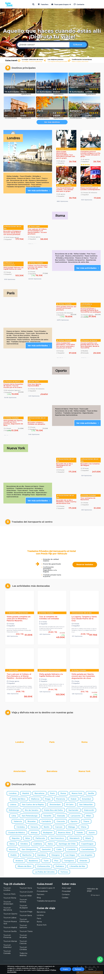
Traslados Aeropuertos (46, 901)
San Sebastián (86, 804)
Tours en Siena (26, 915)
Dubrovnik (89, 810)
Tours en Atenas (10, 941)
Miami (88, 838)
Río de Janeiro (31, 810)
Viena (83, 827)
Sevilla (91, 793)
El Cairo (69, 804)
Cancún (58, 827)
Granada (61, 816)
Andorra (19, 861)
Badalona (33, 861)
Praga (47, 799)
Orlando (83, 861)
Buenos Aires (64, 833)
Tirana (86, 821)
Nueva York (77, 793)
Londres (13, 793)
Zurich (92, 833)
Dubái (73, 799)
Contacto (78, 4)
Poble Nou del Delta (53, 810)
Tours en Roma (9, 898)
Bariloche (26, 855)
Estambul (86, 799)
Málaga (71, 827)
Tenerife (47, 816)
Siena (12, 844)
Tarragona (69, 861)
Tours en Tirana (26, 931)
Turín (46, 861)
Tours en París (9, 894)
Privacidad (66, 891)
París (52, 793)
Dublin (14, 855)
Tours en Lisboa (9, 918)
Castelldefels (87, 849)
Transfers (42, 4)
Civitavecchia (43, 866)
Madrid (25, 793)
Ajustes (90, 969)
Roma (63, 793)
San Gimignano (29, 849)
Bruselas (32, 821)
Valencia (18, 821)
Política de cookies (43, 970)
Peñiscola (40, 838)
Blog (39, 898)
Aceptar (65, 969)
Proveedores (42, 891)
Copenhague (87, 844)
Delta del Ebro (18, 799)
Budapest (47, 833)
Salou (50, 844)
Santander (73, 810)
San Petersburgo (30, 816)
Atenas (34, 833)
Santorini (46, 849)
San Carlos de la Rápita (33, 804)
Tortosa (64, 872)
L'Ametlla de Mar (77, 866)
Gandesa (41, 855)
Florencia (60, 799)
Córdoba (21, 827)
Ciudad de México (16, 833)
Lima (14, 816)
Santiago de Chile (67, 844)
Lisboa (13, 804)
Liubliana (38, 844)
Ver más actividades (39, 190)
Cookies (65, 898)
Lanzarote (75, 816)
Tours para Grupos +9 (61, 4)
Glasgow (55, 855)
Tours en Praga (26, 912)
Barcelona (39, 793)
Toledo (79, 833)
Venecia (34, 827)
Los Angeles (86, 855)
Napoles (16, 838)
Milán (88, 816)
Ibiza (27, 838)
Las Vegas (70, 855)
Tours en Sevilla (9, 931)
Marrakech (75, 838)
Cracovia (61, 821)
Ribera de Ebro (24, 866)
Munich (12, 849)
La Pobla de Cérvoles (45, 872)
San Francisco (57, 838)
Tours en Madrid (10, 927)
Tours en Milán (26, 896)
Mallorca (35, 799)
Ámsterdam (55, 804)
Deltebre (60, 866)
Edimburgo (14, 810)
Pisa (56, 861)
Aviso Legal (66, 888)
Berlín (46, 827)
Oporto (74, 821)
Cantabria (46, 821)
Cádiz (59, 849)
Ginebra (24, 844)
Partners (40, 894)
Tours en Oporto (10, 914)
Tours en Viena (26, 888)
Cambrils (71, 849)
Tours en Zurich (26, 892)
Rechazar (78, 969)
